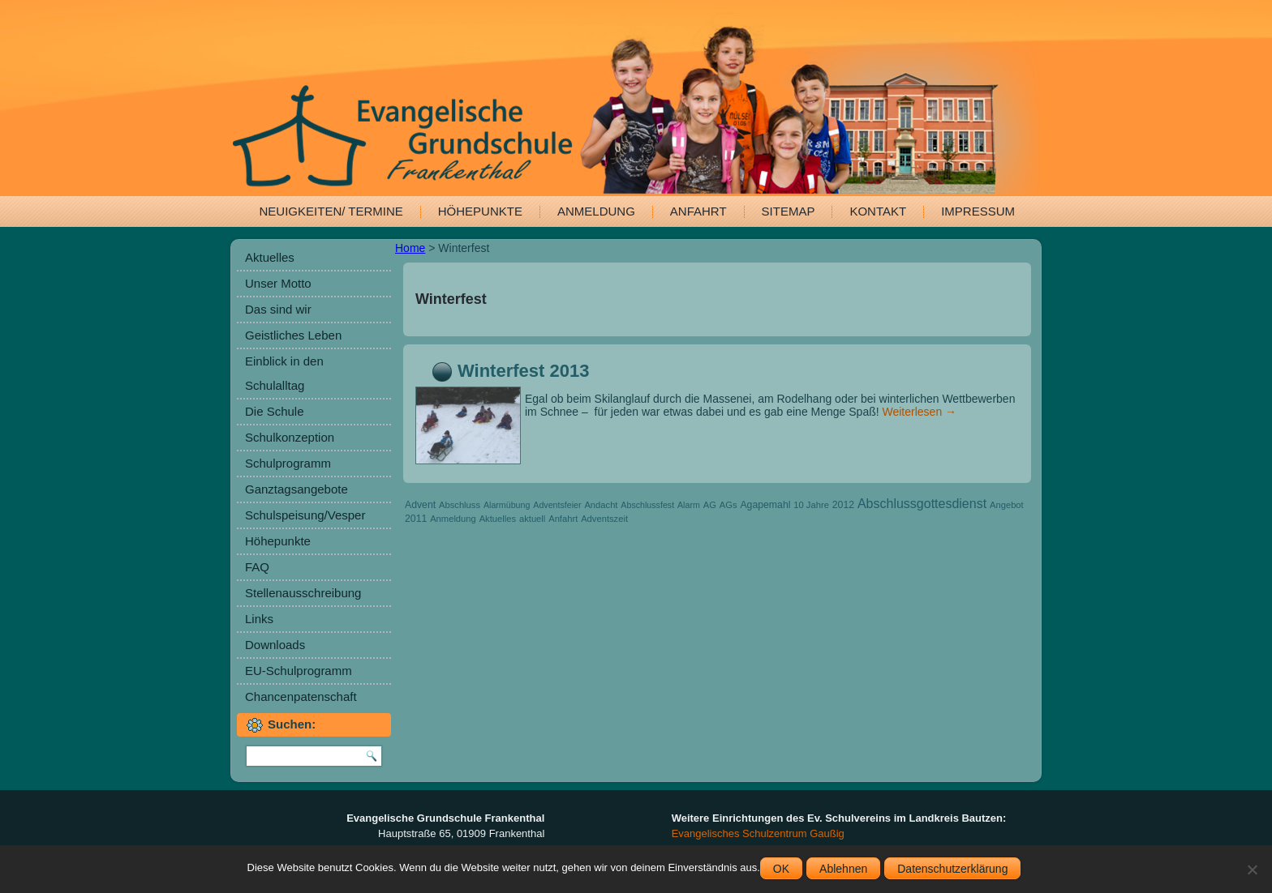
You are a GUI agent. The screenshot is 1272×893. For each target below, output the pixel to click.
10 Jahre (811, 505)
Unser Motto (278, 283)
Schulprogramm (288, 463)
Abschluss (459, 505)
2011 (416, 518)
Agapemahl (765, 505)
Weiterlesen (920, 411)
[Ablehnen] (1252, 869)
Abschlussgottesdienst (921, 504)
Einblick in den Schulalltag (284, 373)
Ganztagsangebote (296, 489)
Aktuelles (269, 257)
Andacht (600, 505)
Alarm (688, 505)
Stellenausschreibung (303, 593)
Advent (420, 505)
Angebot (1007, 505)
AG (709, 505)
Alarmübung (506, 505)
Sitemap (788, 211)
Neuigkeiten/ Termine (331, 211)
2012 (843, 505)
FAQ (257, 567)
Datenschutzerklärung (952, 868)
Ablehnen (843, 868)
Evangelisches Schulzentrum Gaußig (758, 833)
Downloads (275, 645)
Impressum (978, 211)
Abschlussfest (647, 505)
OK (781, 868)
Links (259, 619)
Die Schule (274, 411)
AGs (728, 505)
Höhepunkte (480, 211)
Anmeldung (596, 211)
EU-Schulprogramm (298, 670)
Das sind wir (278, 309)
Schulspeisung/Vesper (305, 515)
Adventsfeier (557, 505)
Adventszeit (604, 518)
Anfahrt (698, 211)
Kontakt (877, 211)
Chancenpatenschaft (301, 696)
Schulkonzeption (289, 437)
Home (410, 247)
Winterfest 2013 (523, 371)
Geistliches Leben (293, 335)
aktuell (532, 518)
